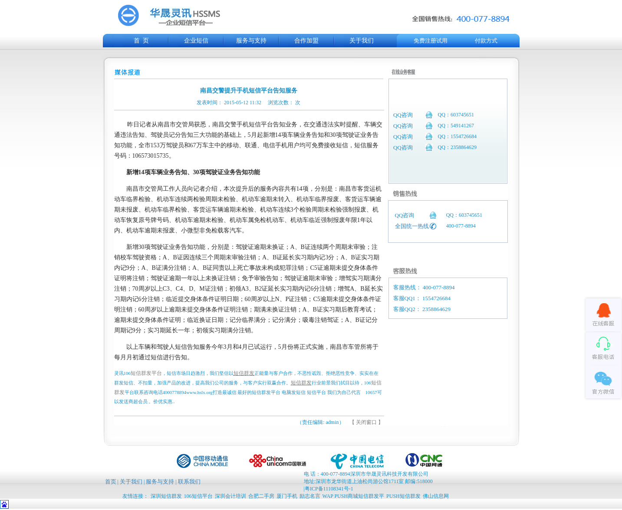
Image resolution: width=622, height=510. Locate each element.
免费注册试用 (431, 40)
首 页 (141, 40)
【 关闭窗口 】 (366, 422)
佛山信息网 (436, 496)
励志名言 (309, 496)
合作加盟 (306, 40)
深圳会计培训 (230, 496)
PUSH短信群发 (403, 496)
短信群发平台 (146, 373)
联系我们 (189, 481)
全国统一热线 (412, 226)
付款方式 (486, 40)
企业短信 (196, 40)
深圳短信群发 (166, 496)
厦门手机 (286, 496)
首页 (110, 481)
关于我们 (361, 40)
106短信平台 (198, 496)
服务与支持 (251, 40)
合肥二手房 (261, 496)
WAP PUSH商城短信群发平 (354, 496)
